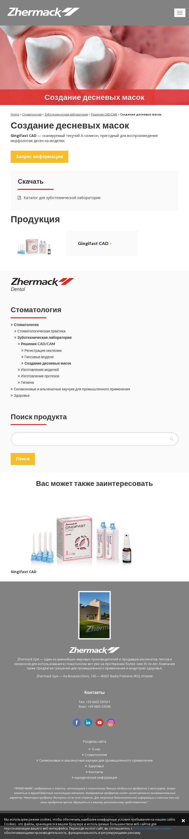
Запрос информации (39, 156)
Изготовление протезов (40, 376)
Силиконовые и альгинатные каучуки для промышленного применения (72, 389)
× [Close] (183, 820)
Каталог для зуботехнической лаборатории (59, 197)
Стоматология (32, 114)
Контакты (96, 772)
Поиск (23, 459)
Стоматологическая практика (41, 331)
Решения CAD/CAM (104, 114)
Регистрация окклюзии (43, 350)
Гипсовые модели (38, 357)
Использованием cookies (152, 828)
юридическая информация (96, 777)
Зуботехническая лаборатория (66, 114)
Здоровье (22, 395)
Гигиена (27, 382)
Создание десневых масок (47, 363)
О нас (96, 749)
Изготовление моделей (40, 369)
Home (15, 114)
